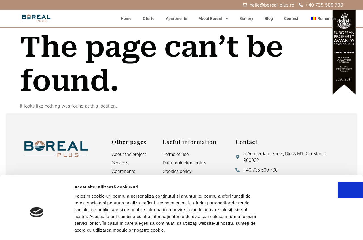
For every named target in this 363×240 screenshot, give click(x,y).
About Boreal (214, 18)
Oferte (149, 18)
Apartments (176, 18)
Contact (291, 18)
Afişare (283, 228)
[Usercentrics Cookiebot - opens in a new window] (37, 229)
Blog (269, 18)
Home (126, 18)
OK (316, 163)
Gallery (246, 18)
